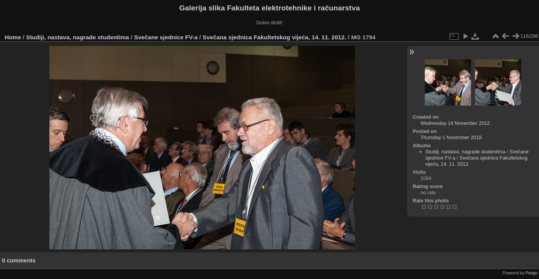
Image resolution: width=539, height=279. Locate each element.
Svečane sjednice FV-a (166, 37)
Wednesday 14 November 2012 (455, 123)
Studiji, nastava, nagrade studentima (77, 37)
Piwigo (531, 273)
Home (13, 37)
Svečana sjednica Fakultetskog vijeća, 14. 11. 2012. (274, 37)
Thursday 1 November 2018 (451, 137)
